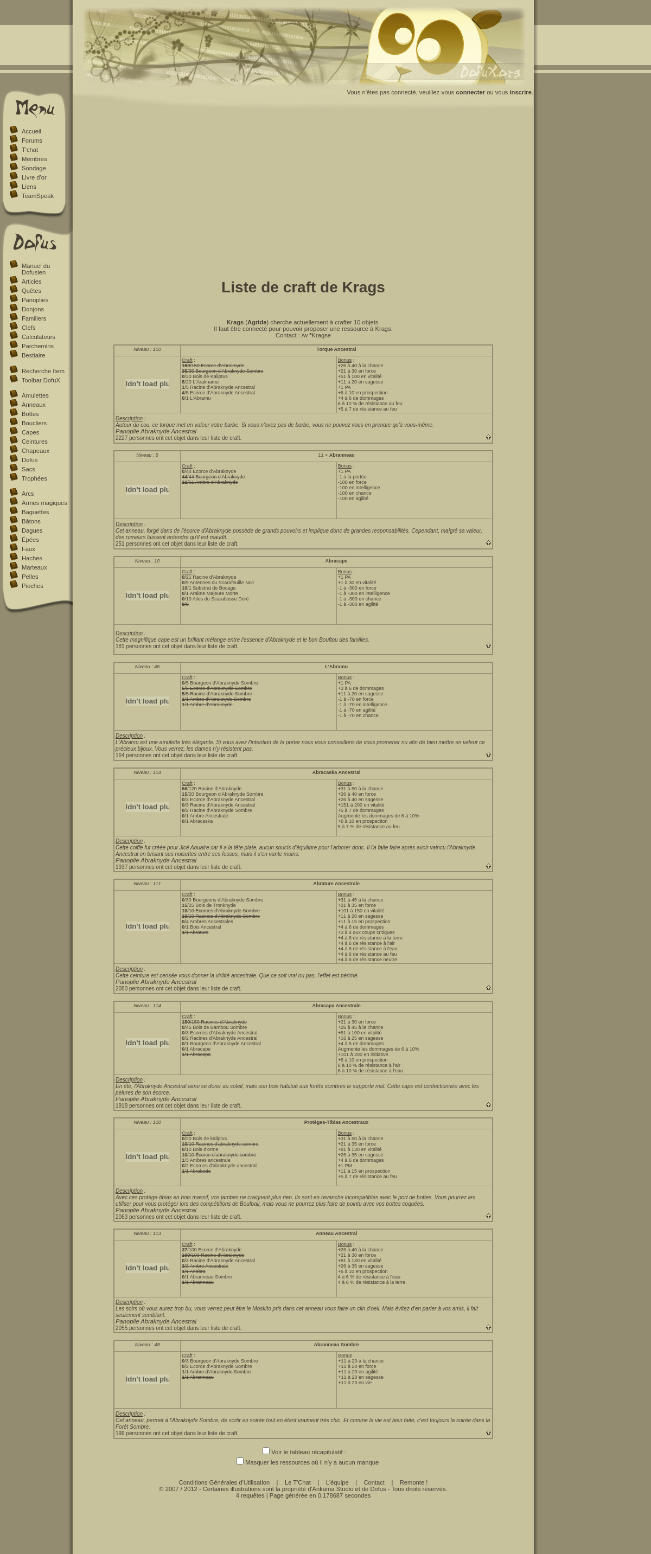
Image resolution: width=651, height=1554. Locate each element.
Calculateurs (38, 337)
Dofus (29, 460)
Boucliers (34, 423)
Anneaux (34, 404)
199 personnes (133, 1433)
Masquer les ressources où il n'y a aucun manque (303, 1462)
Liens (29, 186)
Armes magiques (44, 503)
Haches (32, 558)
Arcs (28, 493)
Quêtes (31, 290)
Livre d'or (34, 177)
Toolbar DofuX (41, 380)
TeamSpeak (38, 196)
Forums (32, 140)
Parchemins (38, 346)
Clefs (29, 327)
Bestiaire (34, 355)
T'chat (30, 149)
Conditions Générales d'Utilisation (224, 1482)
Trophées (34, 478)
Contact (374, 1482)
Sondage (34, 168)
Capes (30, 432)
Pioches (32, 586)
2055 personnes (135, 1328)
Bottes (30, 414)
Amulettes (35, 395)
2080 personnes (135, 989)
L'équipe (337, 1482)
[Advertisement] (303, 191)
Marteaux (34, 567)
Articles (32, 281)
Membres (34, 159)
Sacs (28, 469)
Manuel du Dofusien (36, 269)
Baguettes (35, 512)
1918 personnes (135, 1106)
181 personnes (133, 646)
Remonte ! (414, 1482)
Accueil (31, 131)
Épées (30, 539)
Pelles (30, 576)
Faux (28, 549)
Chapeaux (35, 450)
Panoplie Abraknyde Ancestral (156, 431)
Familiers (34, 318)
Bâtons (31, 521)
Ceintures (35, 441)
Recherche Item (43, 371)
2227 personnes (135, 438)
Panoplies (35, 300)
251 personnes (133, 544)
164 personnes (133, 755)
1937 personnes (135, 867)
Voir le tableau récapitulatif (302, 1452)
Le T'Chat (298, 1482)
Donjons (33, 309)
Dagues (32, 530)
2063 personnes (135, 1217)
